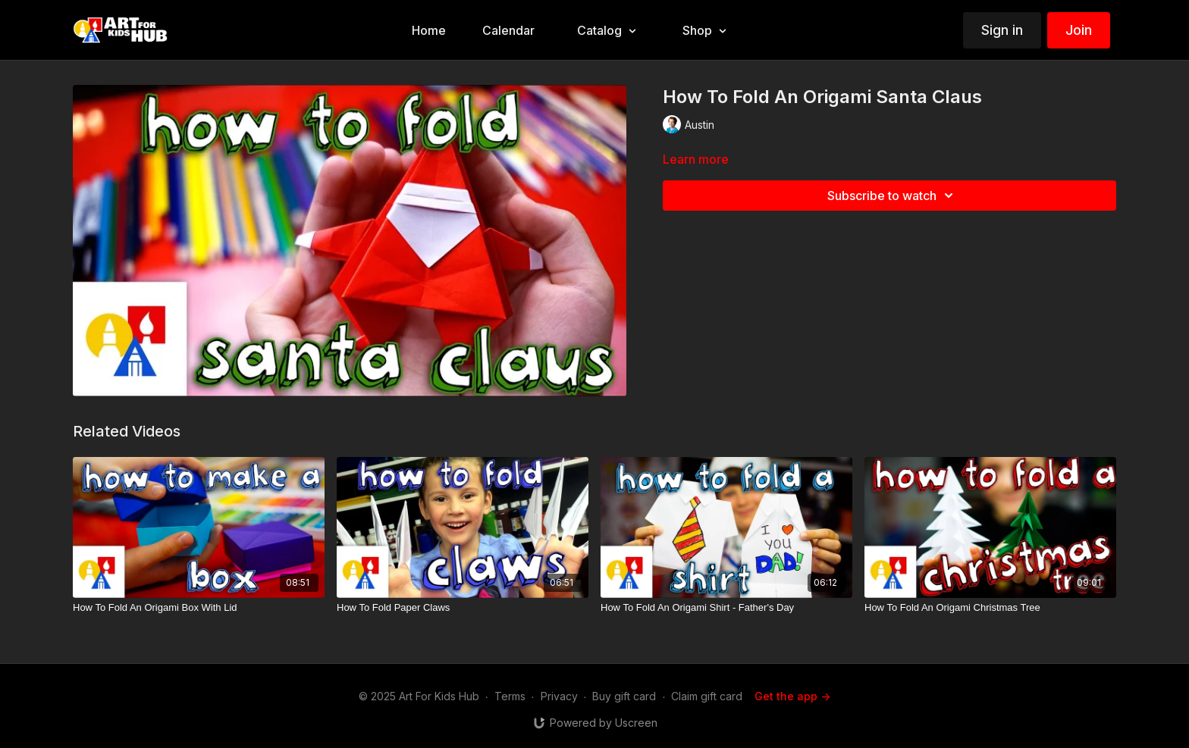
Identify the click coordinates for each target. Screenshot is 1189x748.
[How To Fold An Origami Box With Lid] (199, 607)
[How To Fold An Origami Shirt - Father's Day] (726, 607)
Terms (509, 696)
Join (1078, 30)
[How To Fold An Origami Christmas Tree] (990, 607)
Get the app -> (792, 696)
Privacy (559, 696)
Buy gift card (624, 696)
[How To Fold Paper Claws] (462, 607)
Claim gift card (706, 696)
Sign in (1002, 30)
